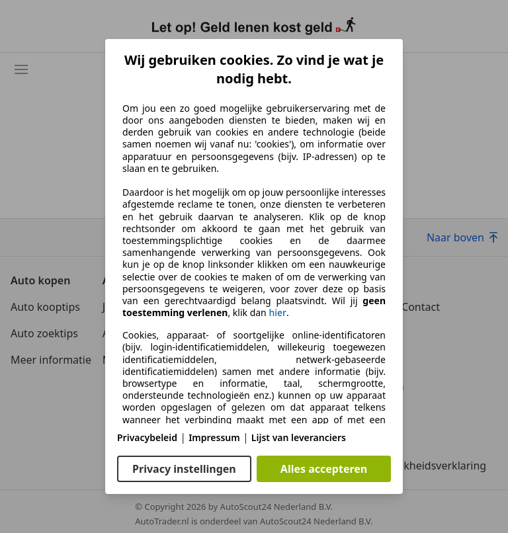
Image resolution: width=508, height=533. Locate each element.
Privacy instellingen (184, 469)
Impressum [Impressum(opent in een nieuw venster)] (214, 437)
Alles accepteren (323, 469)
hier (277, 313)
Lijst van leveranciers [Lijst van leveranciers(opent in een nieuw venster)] (298, 437)
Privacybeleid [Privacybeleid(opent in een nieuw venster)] (147, 437)
